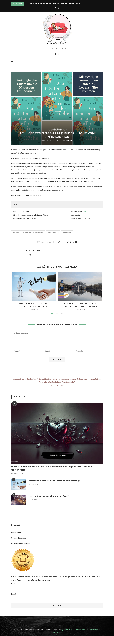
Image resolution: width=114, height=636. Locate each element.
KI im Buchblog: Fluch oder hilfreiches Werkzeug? (55, 4)
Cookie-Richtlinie (18, 538)
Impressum (16, 532)
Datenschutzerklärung (20, 543)
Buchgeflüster (57, 129)
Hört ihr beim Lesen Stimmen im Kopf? (49, 496)
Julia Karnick (53, 232)
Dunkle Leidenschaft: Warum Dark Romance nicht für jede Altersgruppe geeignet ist (51, 468)
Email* (57, 597)
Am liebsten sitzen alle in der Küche (28, 232)
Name (57, 586)
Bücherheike (49, 140)
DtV (84, 211)
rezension (67, 232)
